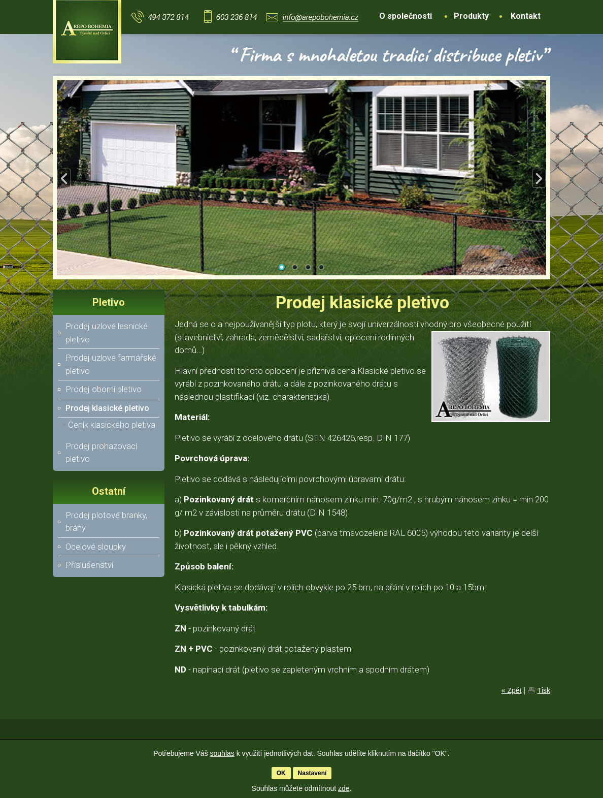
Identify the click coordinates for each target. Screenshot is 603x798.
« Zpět (511, 690)
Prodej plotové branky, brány (106, 521)
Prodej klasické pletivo (107, 408)
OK (281, 773)
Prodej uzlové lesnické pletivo (106, 332)
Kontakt (526, 16)
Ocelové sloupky (95, 546)
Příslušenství (89, 565)
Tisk (544, 690)
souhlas (222, 753)
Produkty (471, 16)
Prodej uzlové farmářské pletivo (110, 364)
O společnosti (405, 16)
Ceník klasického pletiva (111, 425)
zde (344, 788)
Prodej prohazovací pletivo (101, 452)
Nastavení (312, 773)
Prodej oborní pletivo (103, 389)
